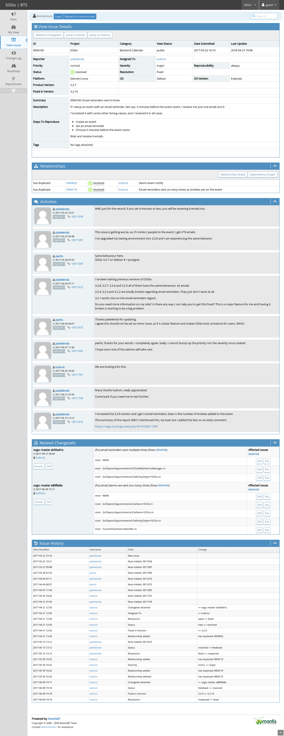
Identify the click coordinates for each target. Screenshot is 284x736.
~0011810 (77, 422)
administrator (49, 727)
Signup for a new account (79, 16)
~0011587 (77, 240)
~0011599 (77, 264)
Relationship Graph (232, 174)
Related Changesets (49, 35)
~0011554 (77, 216)
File (267, 461)
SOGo (250, 5)
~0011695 (77, 351)
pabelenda (77, 59)
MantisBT (54, 719)
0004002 (71, 183)
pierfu (59, 256)
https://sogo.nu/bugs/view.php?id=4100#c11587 (126, 426)
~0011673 (77, 327)
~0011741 (77, 375)
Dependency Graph (262, 174)
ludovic (161, 59)
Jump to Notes (75, 35)
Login (58, 16)
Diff (48, 466)
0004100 (161, 450)
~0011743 (77, 398)
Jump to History (100, 35)
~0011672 (77, 287)
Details (39, 466)
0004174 (71, 189)
